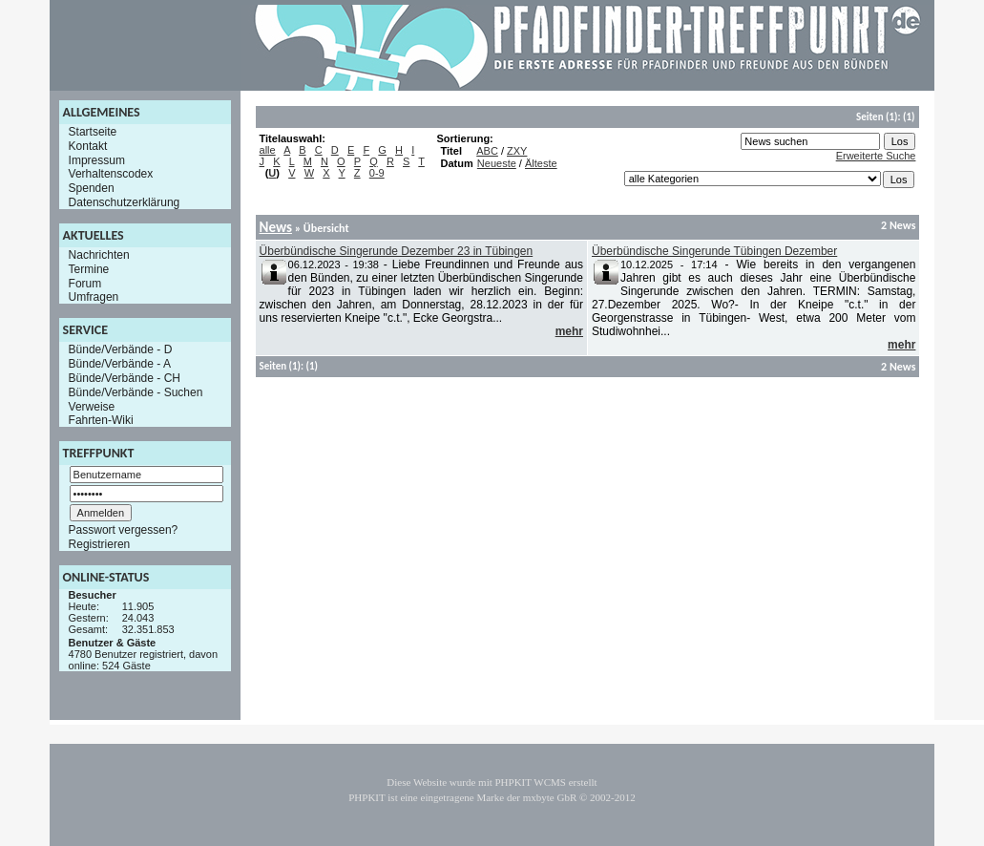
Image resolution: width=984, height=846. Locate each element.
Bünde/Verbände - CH (124, 378)
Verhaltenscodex (111, 173)
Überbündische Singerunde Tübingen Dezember (714, 251)
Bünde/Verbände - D (121, 349)
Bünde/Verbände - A (120, 363)
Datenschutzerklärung (124, 202)
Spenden (92, 188)
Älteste (541, 163)
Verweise (92, 405)
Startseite (93, 131)
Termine (89, 269)
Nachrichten (99, 255)
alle (268, 150)
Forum (85, 282)
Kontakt (88, 146)
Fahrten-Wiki (101, 420)
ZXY (517, 151)
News (276, 227)
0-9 (377, 173)
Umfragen (94, 297)
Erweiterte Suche (876, 155)
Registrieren (100, 544)
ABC (487, 151)
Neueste (496, 163)
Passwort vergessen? (123, 530)
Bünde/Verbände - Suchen (136, 392)
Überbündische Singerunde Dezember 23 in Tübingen (397, 251)
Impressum (97, 159)
